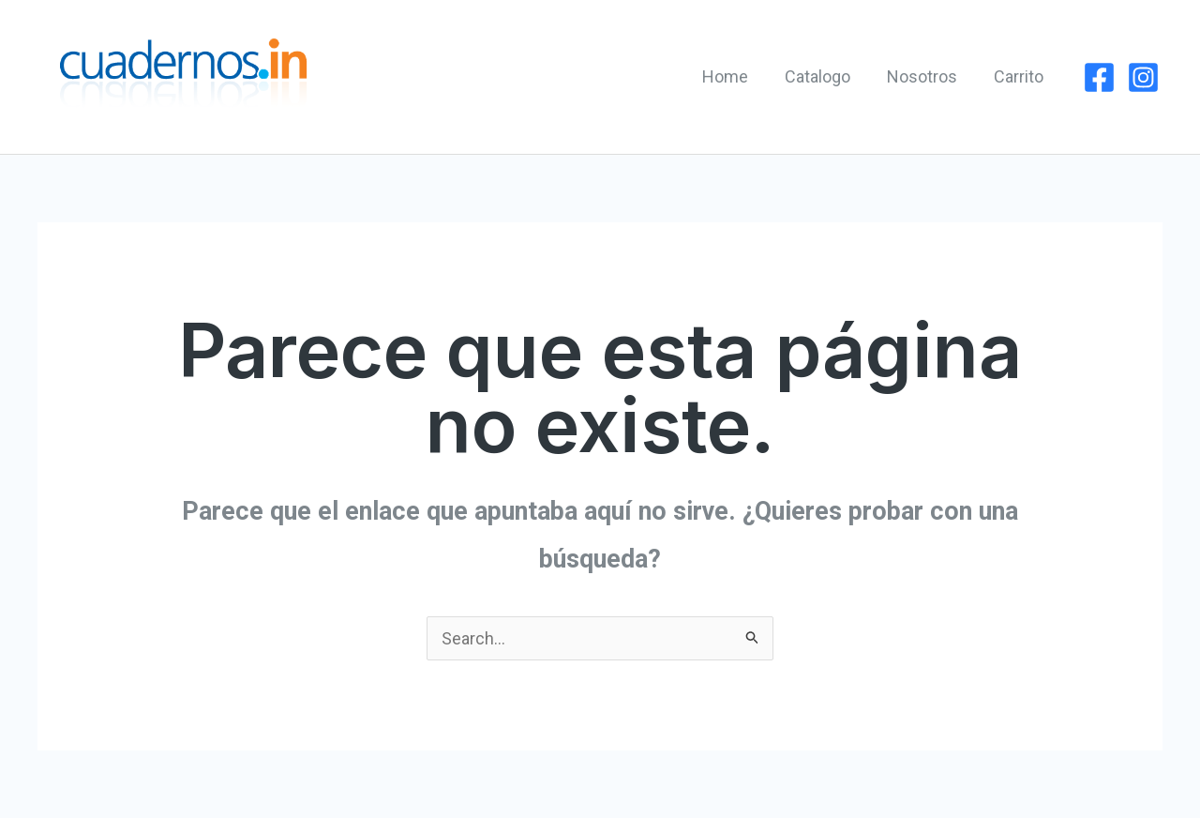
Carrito (1019, 76)
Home (735, 76)
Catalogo (824, 76)
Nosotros (926, 76)
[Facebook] (1099, 77)
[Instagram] (1143, 77)
